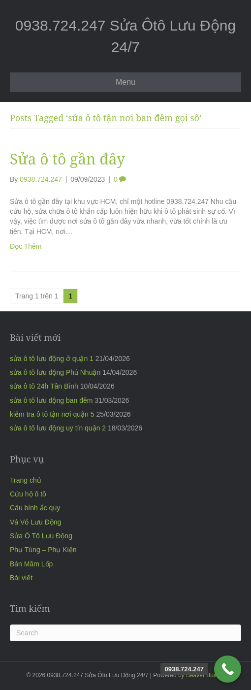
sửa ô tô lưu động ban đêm (51, 400)
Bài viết (21, 578)
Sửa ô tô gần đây (67, 159)
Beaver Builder (205, 675)
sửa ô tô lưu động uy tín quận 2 (58, 428)
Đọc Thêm (26, 246)
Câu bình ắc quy (35, 508)
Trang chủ (25, 480)
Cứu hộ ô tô (28, 494)
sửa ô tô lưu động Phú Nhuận (55, 372)
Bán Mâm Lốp (31, 564)
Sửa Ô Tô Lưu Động (41, 536)
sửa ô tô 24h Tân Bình (44, 386)
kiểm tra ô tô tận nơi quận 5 (52, 414)
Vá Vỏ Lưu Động (35, 522)
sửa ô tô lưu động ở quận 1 (52, 358)
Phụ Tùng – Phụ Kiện (43, 550)
